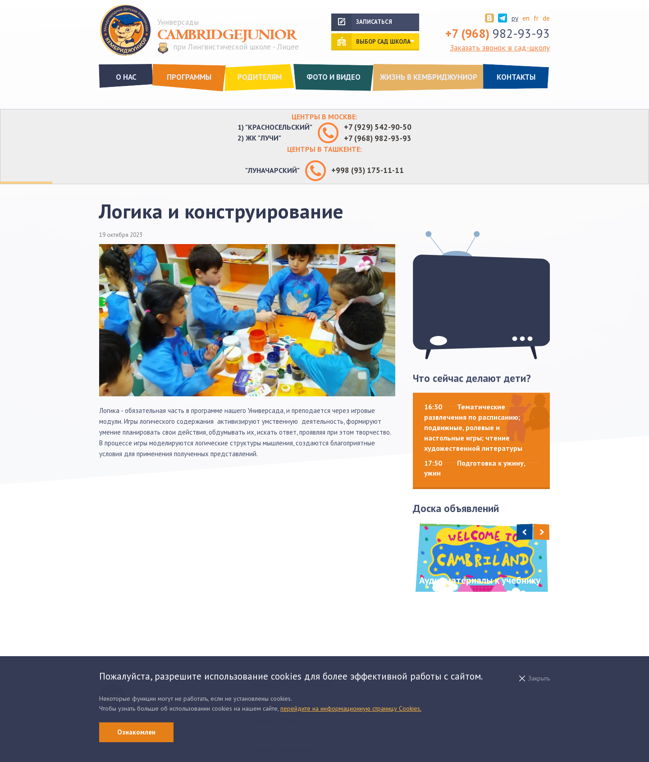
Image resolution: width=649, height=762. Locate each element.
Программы (189, 77)
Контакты (516, 77)
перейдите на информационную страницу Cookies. (350, 708)
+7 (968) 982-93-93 (377, 138)
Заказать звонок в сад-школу (500, 48)
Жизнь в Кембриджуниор (428, 77)
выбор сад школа (383, 41)
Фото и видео (333, 77)
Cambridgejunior (227, 35)
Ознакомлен (136, 732)
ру (515, 18)
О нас (126, 77)
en (526, 18)
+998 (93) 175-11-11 (367, 170)
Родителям (260, 77)
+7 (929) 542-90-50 (377, 127)
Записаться (374, 22)
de (546, 18)
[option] (481, 557)
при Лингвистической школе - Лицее (236, 47)
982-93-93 (497, 33)
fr (536, 18)
